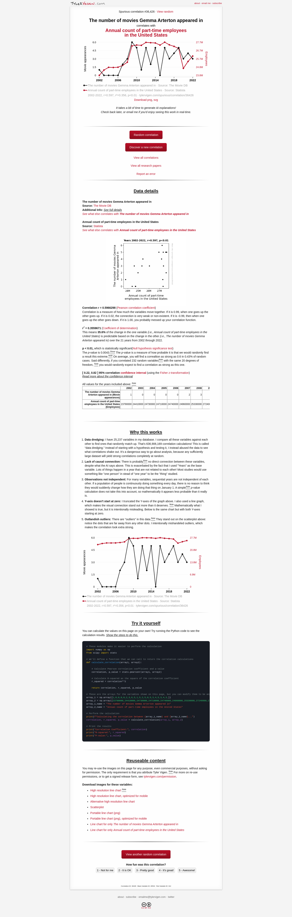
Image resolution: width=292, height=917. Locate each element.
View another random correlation (146, 854)
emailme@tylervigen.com (152, 897)
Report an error (146, 173)
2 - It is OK (124, 870)
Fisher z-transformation (174, 372)
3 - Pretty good (145, 870)
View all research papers (146, 165)
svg (156, 99)
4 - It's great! (166, 870)
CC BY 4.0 (146, 905)
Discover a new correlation (146, 147)
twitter (171, 897)
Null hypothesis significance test (152, 348)
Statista (98, 226)
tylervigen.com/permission (160, 776)
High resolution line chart (105, 790)
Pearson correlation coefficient (136, 307)
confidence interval (133, 372)
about (197, 3)
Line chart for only (134, 824)
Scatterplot (97, 807)
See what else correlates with (135, 213)
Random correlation (146, 134)
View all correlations (145, 157)
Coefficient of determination (120, 328)
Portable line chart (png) (105, 813)
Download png (146, 98)
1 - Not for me (105, 870)
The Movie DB (102, 205)
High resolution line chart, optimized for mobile (119, 796)
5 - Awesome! (187, 870)
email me (206, 3)
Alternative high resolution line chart (112, 801)
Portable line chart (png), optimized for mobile (118, 818)
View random (165, 11)
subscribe (217, 3)
